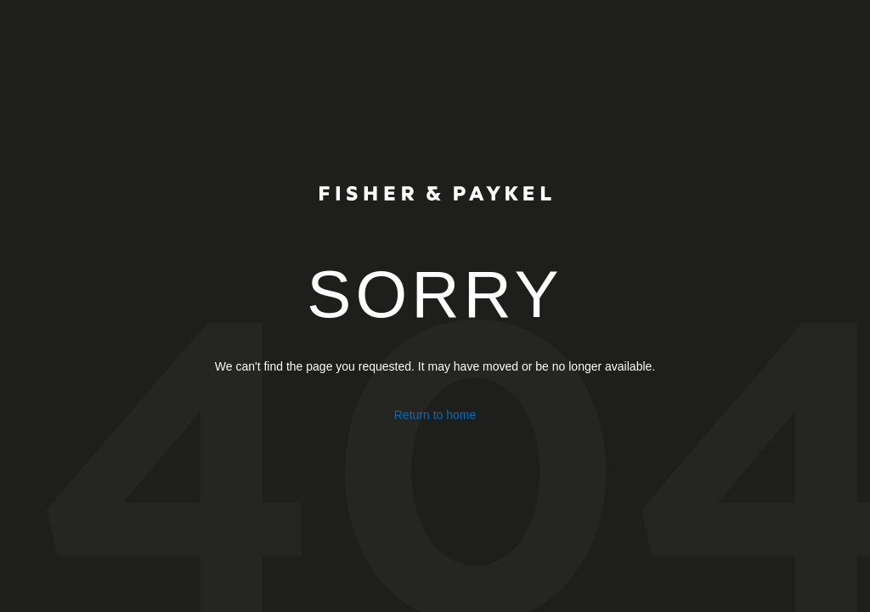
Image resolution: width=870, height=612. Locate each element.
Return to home (435, 415)
